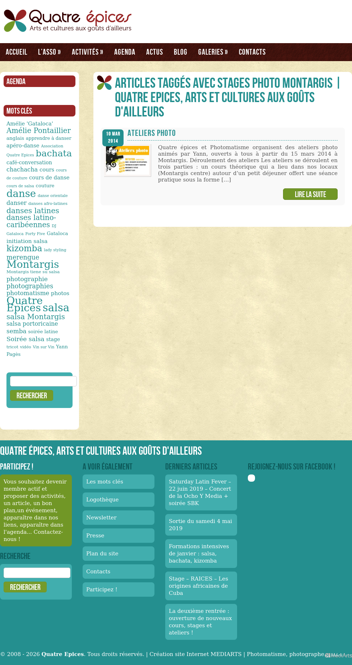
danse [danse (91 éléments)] (21, 193)
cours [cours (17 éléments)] (47, 169)
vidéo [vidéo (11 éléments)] (25, 346)
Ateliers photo (152, 132)
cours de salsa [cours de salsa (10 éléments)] (20, 186)
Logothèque (102, 499)
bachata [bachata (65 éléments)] (54, 153)
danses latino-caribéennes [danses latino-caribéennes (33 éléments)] (31, 221)
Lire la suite (310, 194)
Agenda (124, 51)
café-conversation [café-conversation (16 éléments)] (29, 162)
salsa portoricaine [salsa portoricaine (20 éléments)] (32, 323)
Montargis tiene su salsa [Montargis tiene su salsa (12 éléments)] (33, 271)
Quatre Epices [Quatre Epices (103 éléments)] (24, 304)
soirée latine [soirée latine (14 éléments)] (43, 331)
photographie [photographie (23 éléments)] (27, 279)
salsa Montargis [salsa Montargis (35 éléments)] (35, 316)
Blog (180, 51)
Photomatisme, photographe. (286, 654)
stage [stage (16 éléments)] (53, 339)
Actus (154, 51)
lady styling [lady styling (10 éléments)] (55, 250)
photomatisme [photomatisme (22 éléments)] (27, 293)
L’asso (49, 51)
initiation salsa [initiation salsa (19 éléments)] (26, 241)
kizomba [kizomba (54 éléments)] (24, 248)
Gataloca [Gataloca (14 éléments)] (57, 233)
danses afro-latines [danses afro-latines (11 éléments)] (48, 203)
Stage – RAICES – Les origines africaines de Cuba (198, 585)
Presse (95, 535)
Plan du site (102, 553)
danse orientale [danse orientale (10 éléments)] (53, 195)
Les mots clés (104, 481)
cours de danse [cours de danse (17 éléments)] (49, 177)
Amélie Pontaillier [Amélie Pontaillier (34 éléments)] (38, 131)
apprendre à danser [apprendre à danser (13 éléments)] (48, 138)
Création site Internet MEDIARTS (195, 654)
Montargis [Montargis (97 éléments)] (32, 264)
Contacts (252, 51)
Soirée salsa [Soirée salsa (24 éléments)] (25, 339)
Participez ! (101, 589)
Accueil (16, 51)
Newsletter (101, 517)
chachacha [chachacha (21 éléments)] (22, 169)
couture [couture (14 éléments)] (45, 185)
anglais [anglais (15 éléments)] (15, 138)
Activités (87, 51)
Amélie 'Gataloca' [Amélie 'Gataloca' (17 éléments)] (29, 123)
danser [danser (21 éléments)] (16, 203)
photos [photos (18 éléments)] (60, 293)
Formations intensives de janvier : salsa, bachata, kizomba (199, 553)
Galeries (213, 51)
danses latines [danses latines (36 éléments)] (32, 210)
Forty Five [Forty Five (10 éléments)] (35, 233)
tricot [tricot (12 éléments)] (12, 346)
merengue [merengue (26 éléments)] (22, 257)
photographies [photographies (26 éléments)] (29, 286)
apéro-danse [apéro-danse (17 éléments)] (23, 145)
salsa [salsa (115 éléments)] (56, 308)
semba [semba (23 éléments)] (16, 331)
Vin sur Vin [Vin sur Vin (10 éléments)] (44, 347)
